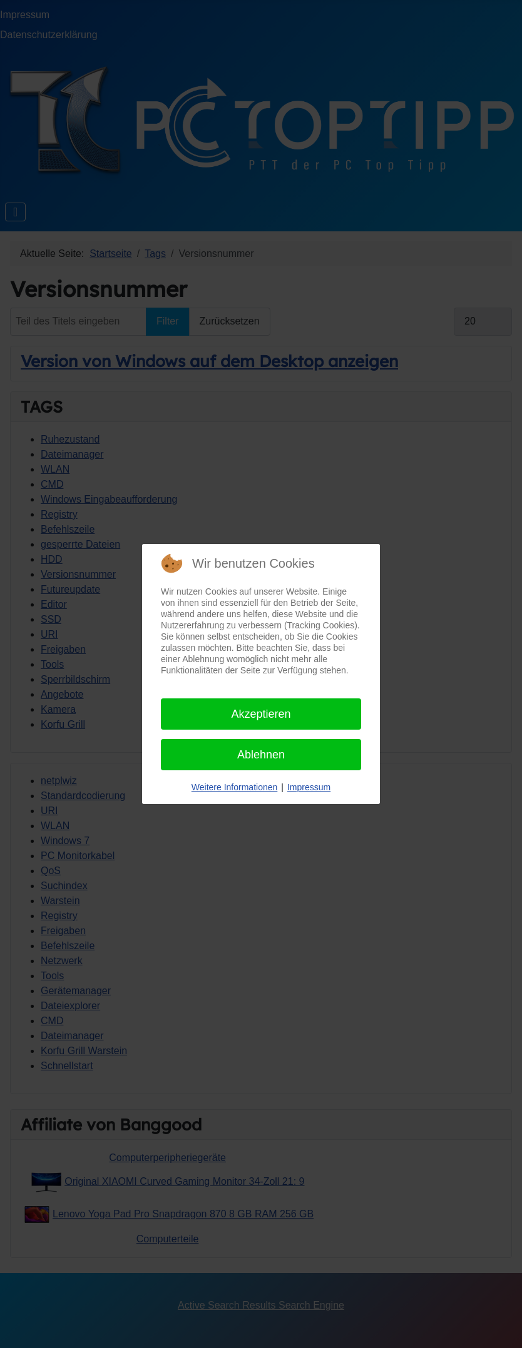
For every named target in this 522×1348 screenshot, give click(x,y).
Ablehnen (261, 754)
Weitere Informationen (234, 787)
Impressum (308, 787)
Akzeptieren (260, 714)
